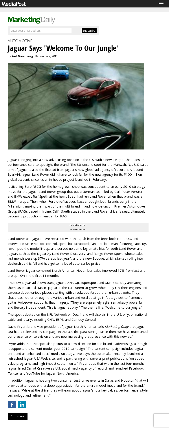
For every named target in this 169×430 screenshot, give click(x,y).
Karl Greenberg (22, 56)
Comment (18, 416)
